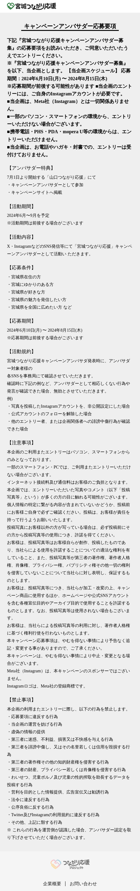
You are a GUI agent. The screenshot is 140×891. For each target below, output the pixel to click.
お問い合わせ (83, 883)
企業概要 (52, 883)
